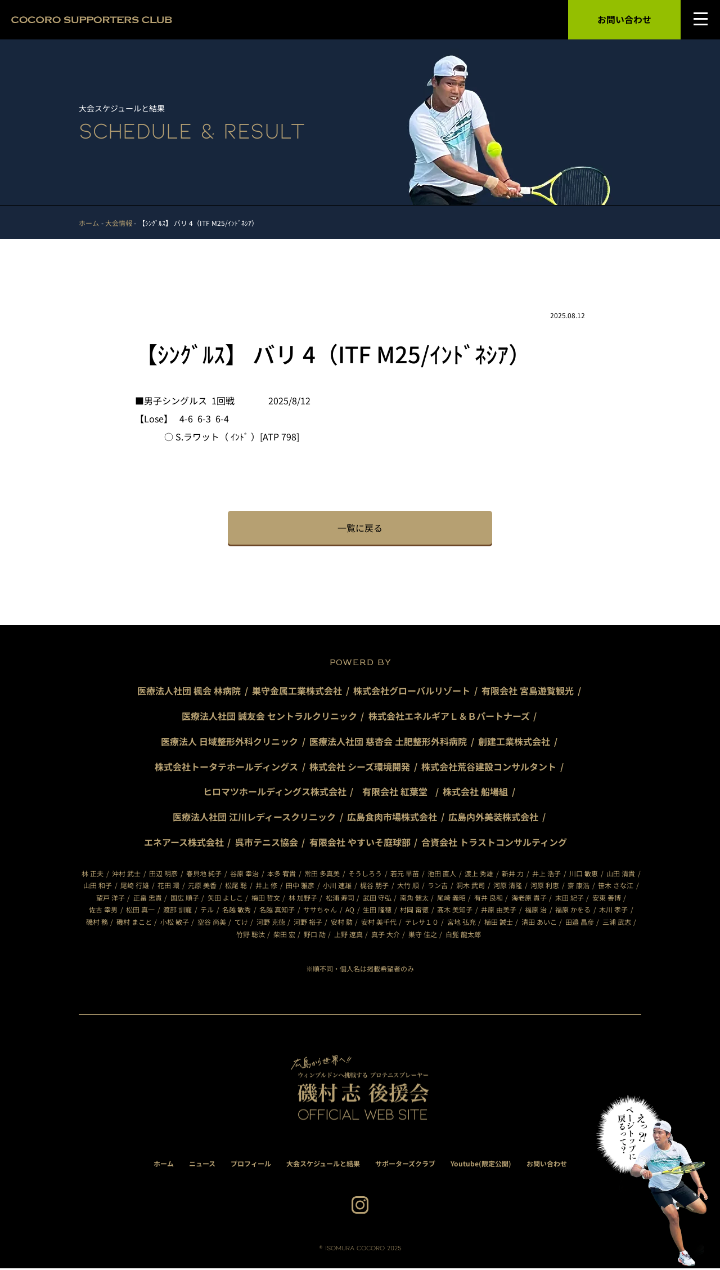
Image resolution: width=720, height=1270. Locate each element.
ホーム (164, 1165)
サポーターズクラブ (405, 1165)
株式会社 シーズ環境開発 (359, 767)
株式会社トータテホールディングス (226, 767)
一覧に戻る (360, 529)
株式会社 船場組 (475, 793)
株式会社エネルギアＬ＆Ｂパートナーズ (449, 717)
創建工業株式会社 (514, 742)
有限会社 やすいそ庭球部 (360, 843)
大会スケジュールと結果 (323, 1165)
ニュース (202, 1165)
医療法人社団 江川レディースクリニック (254, 818)
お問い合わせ (624, 19)
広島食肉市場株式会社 (392, 818)
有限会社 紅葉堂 (399, 793)
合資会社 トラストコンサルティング (495, 843)
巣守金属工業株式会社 (297, 692)
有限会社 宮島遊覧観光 (528, 692)
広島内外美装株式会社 (493, 818)
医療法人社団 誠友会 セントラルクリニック (269, 717)
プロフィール (251, 1165)
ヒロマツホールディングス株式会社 (274, 793)
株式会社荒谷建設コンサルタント (488, 767)
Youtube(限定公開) (481, 1165)
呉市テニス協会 (266, 843)
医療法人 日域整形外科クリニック (229, 742)
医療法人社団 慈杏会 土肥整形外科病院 (388, 742)
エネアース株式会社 (184, 843)
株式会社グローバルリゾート (411, 692)
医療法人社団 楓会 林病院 (189, 692)
